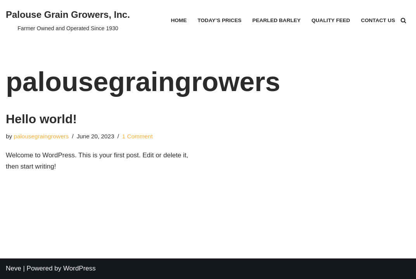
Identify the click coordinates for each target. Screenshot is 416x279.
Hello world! (41, 119)
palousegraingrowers (41, 136)
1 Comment (137, 136)
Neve (13, 268)
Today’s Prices (219, 20)
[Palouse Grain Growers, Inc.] (68, 20)
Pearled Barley (276, 20)
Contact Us (378, 20)
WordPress (79, 268)
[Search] (403, 20)
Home (179, 20)
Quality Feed (330, 20)
